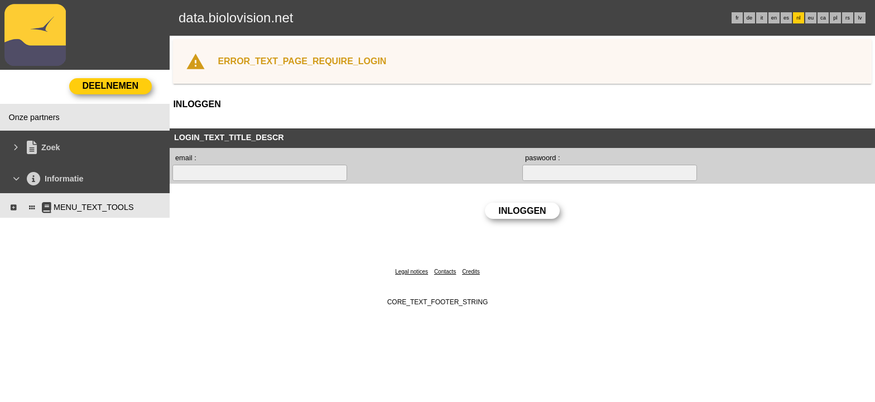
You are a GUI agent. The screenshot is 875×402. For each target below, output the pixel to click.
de (749, 18)
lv (860, 18)
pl (835, 18)
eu (811, 18)
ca (823, 18)
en (774, 18)
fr (737, 18)
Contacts (445, 272)
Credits (471, 272)
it (762, 18)
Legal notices (411, 272)
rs (847, 18)
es (786, 18)
